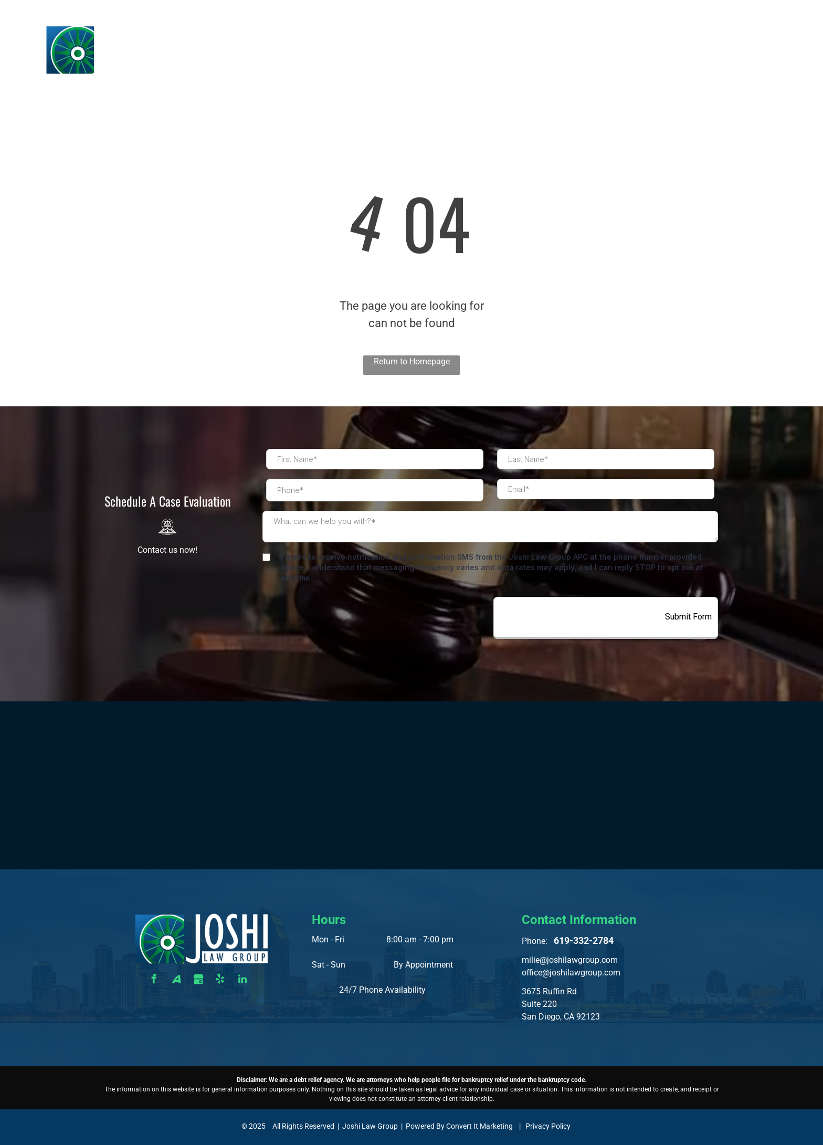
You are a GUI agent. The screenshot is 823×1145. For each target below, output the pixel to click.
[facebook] (154, 980)
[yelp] (220, 980)
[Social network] (176, 980)
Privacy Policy (548, 1126)
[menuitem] (377, 39)
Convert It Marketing (479, 1126)
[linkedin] (242, 980)
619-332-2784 (752, 11)
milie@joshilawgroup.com (570, 960)
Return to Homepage (412, 361)
